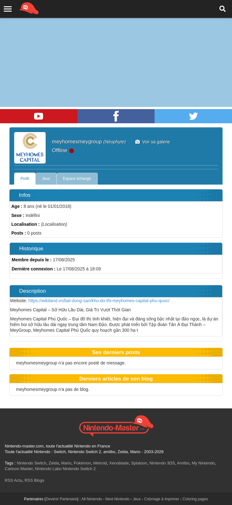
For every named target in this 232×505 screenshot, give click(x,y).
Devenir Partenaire (61, 499)
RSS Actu (13, 480)
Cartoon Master (19, 468)
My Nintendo (203, 463)
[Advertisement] (116, 47)
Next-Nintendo (117, 499)
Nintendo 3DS (162, 463)
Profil (24, 178)
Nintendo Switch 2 (79, 468)
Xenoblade (119, 463)
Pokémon (82, 463)
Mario (66, 463)
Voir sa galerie (152, 141)
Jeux (46, 178)
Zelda (53, 463)
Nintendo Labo (48, 468)
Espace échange (77, 178)
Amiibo (183, 463)
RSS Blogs (34, 480)
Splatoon (139, 463)
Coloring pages (195, 499)
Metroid (100, 463)
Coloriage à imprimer (161, 499)
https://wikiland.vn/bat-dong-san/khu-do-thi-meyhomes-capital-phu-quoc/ (98, 300)
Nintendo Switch (31, 463)
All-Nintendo (91, 499)
